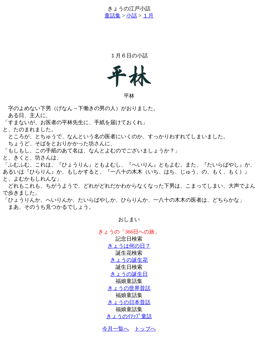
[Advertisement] (129, 36)
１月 (148, 15)
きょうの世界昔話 (129, 288)
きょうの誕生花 (129, 260)
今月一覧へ (115, 329)
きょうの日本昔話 (129, 302)
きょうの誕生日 (129, 274)
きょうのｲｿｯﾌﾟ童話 (129, 316)
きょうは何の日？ (129, 246)
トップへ (145, 329)
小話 (131, 15)
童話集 (112, 15)
